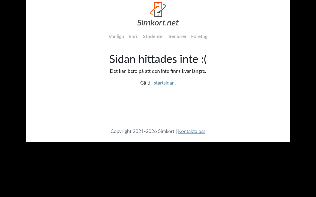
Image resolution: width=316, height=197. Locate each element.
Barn (133, 36)
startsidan (164, 83)
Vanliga (116, 36)
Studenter (153, 36)
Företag (199, 36)
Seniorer (178, 36)
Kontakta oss (191, 131)
